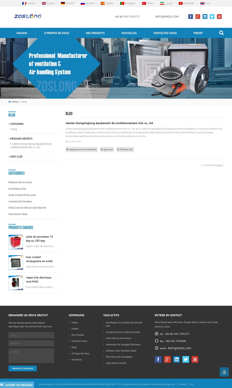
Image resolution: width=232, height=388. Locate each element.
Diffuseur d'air (125, 149)
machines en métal (17, 214)
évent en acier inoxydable (119, 356)
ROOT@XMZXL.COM (167, 16)
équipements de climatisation (82, 149)
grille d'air (107, 149)
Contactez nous (165, 33)
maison (22, 33)
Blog (14, 129)
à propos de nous (56, 33)
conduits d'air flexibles (20, 201)
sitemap (182, 384)
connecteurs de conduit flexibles (123, 332)
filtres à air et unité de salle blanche (27, 207)
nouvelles (129, 33)
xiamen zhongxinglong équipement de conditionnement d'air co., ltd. (30, 145)
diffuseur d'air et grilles (20, 182)
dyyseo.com (169, 384)
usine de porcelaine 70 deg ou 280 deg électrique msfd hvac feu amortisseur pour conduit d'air (40, 239)
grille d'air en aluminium (118, 338)
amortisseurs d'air (17, 188)
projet (198, 33)
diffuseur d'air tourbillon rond (121, 350)
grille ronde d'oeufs (116, 363)
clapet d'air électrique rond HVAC (38, 279)
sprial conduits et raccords (21, 195)
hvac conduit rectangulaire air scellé (39, 259)
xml (191, 384)
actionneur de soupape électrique (123, 344)
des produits (95, 33)
